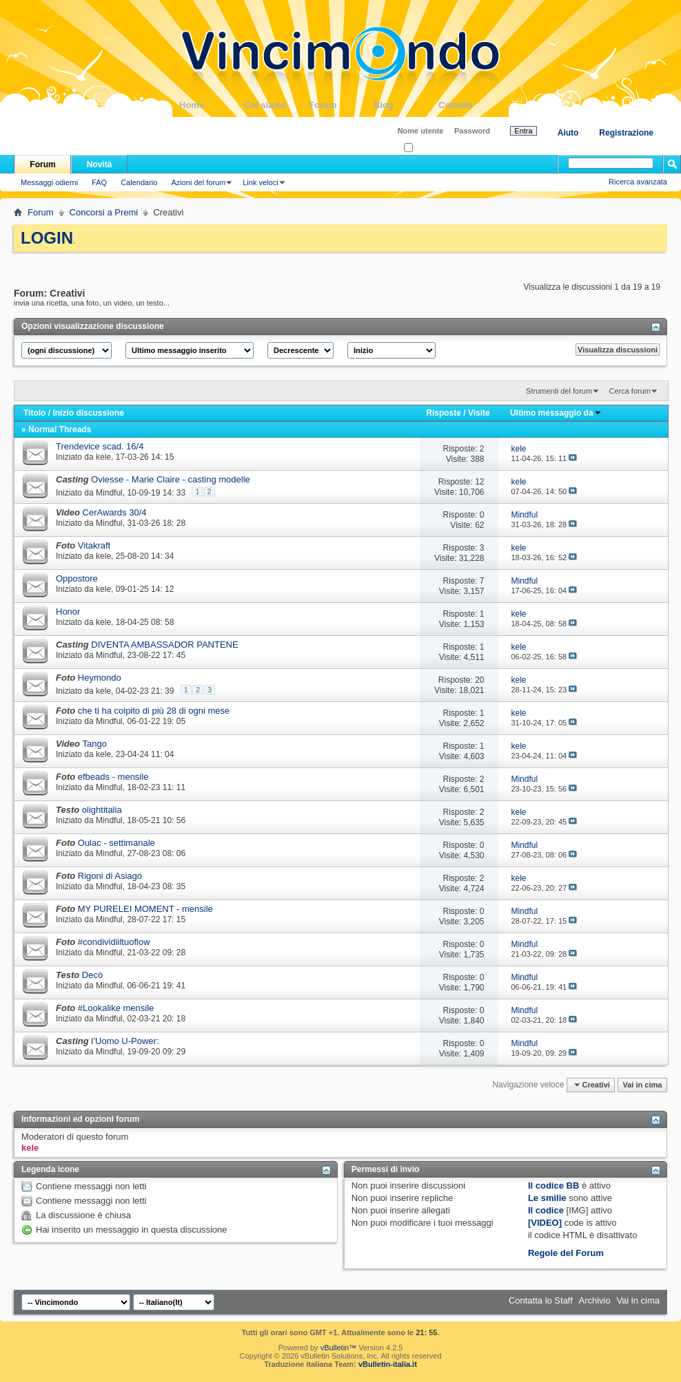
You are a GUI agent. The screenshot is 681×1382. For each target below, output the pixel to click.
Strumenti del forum (559, 391)
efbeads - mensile (113, 777)
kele (103, 457)
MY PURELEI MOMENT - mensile (145, 909)
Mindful (109, 493)
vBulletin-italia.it (387, 1364)
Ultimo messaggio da (556, 413)
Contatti (470, 105)
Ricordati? (425, 148)
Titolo (34, 413)
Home (211, 105)
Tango (95, 743)
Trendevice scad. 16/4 (99, 446)
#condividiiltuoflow (114, 942)
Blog (406, 105)
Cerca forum (630, 391)
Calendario (139, 182)
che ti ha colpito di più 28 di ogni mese (154, 710)
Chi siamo (276, 105)
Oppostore (77, 578)
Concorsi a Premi (104, 212)
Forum (341, 105)
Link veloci (260, 182)
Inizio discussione (87, 413)
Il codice (546, 1210)
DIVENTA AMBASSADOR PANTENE (164, 644)
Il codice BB (553, 1185)
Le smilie (547, 1198)
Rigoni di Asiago (110, 876)
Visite (479, 413)
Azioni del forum (198, 182)
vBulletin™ (339, 1347)
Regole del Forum (566, 1253)
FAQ (99, 182)
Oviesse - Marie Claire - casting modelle (170, 479)
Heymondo (99, 677)
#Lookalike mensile (116, 1008)
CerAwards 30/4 (115, 512)
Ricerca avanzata (638, 182)
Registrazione (626, 133)
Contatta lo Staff (541, 1300)
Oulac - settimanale (116, 843)
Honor (68, 611)
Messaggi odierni (49, 182)
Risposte (443, 413)
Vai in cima (642, 1085)
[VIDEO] (545, 1223)
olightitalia (102, 810)
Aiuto (568, 133)
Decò (92, 975)
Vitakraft (94, 545)
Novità (99, 164)
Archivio (595, 1300)
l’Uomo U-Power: (125, 1041)
